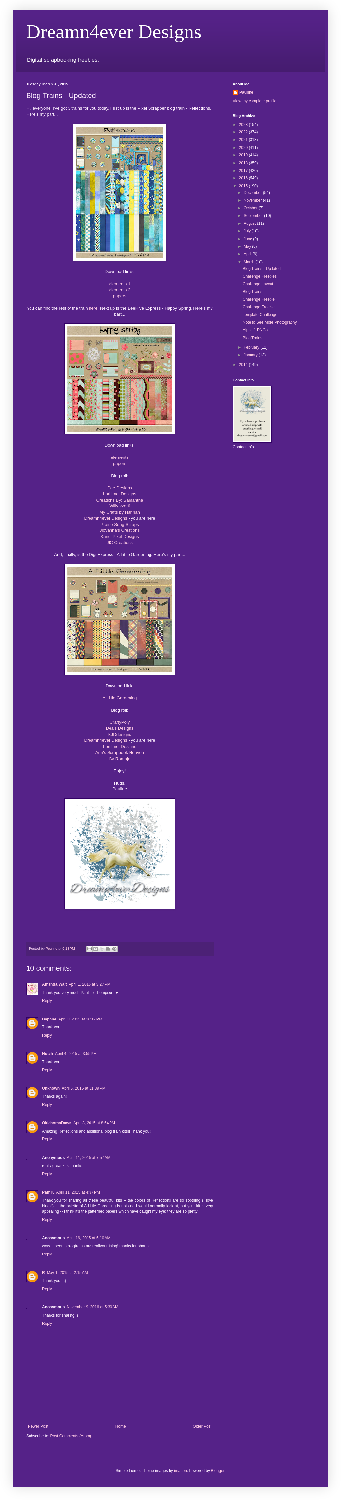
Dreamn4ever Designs (114, 31)
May (248, 246)
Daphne (49, 1019)
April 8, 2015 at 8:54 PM (94, 1123)
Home (120, 1426)
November (253, 200)
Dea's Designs (120, 728)
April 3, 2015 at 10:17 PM (80, 1019)
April (248, 254)
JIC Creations (120, 542)
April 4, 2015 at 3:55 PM (76, 1053)
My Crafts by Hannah (119, 512)
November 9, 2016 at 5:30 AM (92, 1307)
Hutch (47, 1053)
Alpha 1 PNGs (255, 330)
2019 (244, 155)
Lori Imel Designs (119, 493)
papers (119, 295)
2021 (244, 139)
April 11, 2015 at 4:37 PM (78, 1192)
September (254, 215)
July (248, 231)
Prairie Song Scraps (119, 524)
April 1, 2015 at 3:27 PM (89, 984)
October (251, 208)
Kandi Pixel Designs (119, 536)
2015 (244, 186)
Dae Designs (119, 487)
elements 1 (119, 283)
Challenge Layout (258, 284)
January (251, 355)
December (253, 192)
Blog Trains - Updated (262, 268)
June (248, 239)
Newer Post (38, 1426)
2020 (244, 147)
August (250, 223)
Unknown (51, 1088)
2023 (244, 124)
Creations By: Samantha (119, 500)
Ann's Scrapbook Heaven (119, 752)
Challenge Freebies (260, 276)
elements (120, 457)
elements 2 (119, 289)
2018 (244, 163)
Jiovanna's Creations (120, 530)
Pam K (48, 1192)
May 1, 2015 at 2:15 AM (67, 1272)
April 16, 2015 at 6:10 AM (88, 1238)
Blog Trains (252, 291)
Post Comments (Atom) (70, 1436)
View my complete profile (254, 101)
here (93, 308)
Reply (47, 1000)
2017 (244, 170)
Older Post (202, 1426)
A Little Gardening (120, 697)
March (250, 262)
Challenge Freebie (259, 299)
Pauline (246, 92)
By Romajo (119, 758)
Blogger (217, 1470)
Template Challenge (260, 314)
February (252, 347)
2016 (244, 178)
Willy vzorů (119, 506)
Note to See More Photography (270, 322)
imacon (180, 1470)
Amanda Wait (54, 984)
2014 (244, 365)
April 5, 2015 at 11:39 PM (84, 1088)
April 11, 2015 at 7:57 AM (88, 1157)
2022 (244, 132)
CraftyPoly (120, 722)
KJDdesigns (119, 734)
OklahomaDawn (56, 1123)
